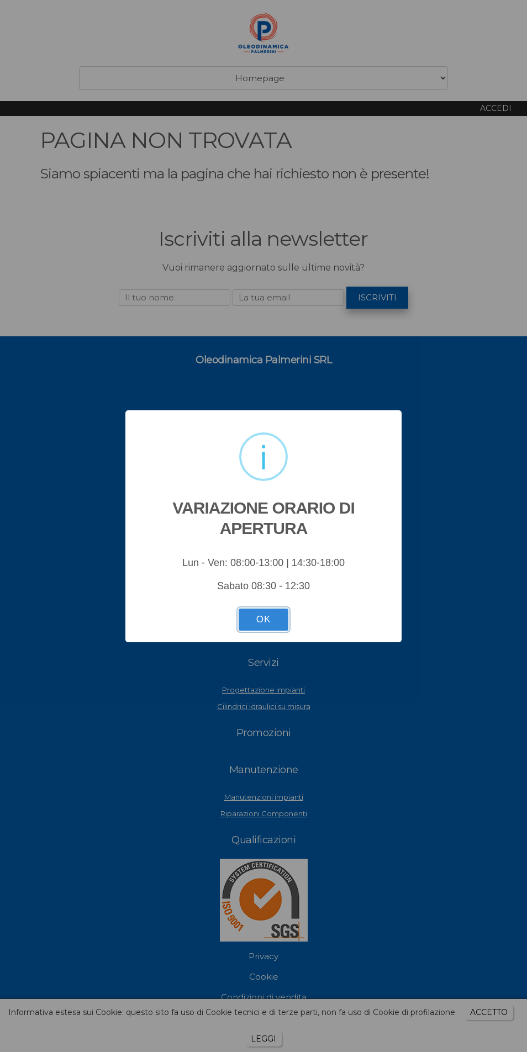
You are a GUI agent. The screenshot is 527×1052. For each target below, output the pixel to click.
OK (263, 619)
